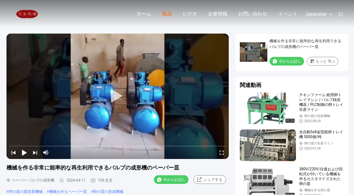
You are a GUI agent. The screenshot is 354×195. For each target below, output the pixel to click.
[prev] (13, 152)
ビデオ (190, 14)
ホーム (144, 14)
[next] (35, 152)
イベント (288, 14)
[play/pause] (24, 152)
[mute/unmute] (46, 152)
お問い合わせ (252, 14)
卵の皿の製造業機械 (26, 191)
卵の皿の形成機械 (108, 191)
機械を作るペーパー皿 (68, 191)
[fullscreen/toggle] (221, 152)
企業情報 (217, 14)
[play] (117, 96)
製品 (167, 14)
